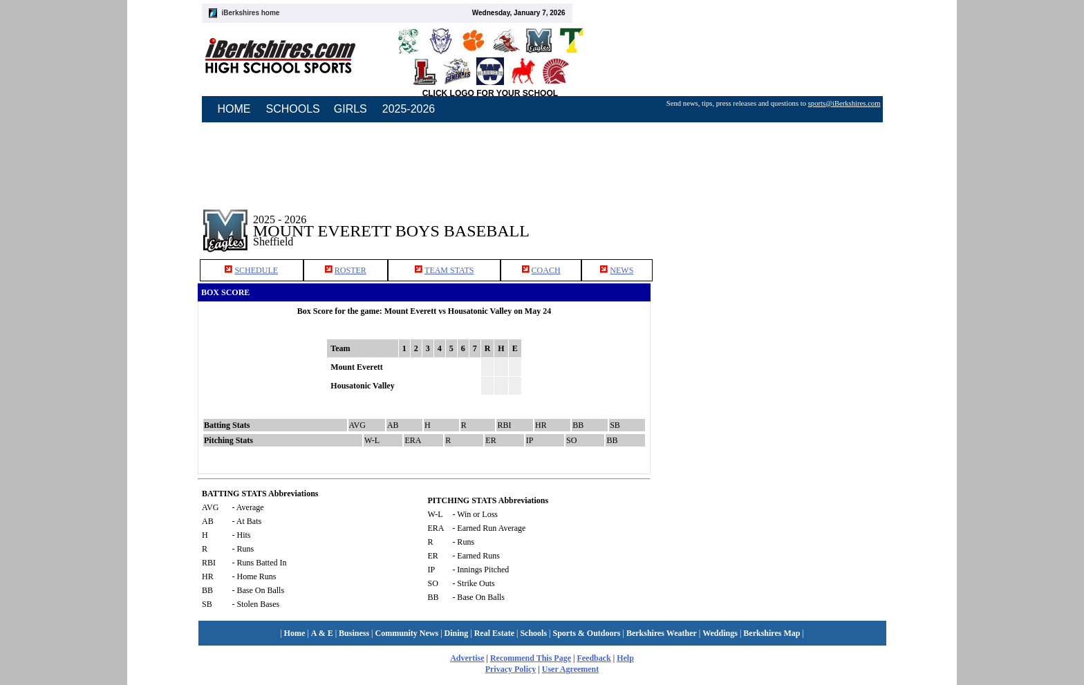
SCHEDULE (256, 270)
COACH (546, 270)
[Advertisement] (776, 220)
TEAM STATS (449, 270)
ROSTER (350, 270)
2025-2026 (409, 109)
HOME (234, 109)
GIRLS (350, 109)
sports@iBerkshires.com (844, 103)
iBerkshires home (251, 13)
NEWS (621, 270)
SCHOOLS (293, 109)
